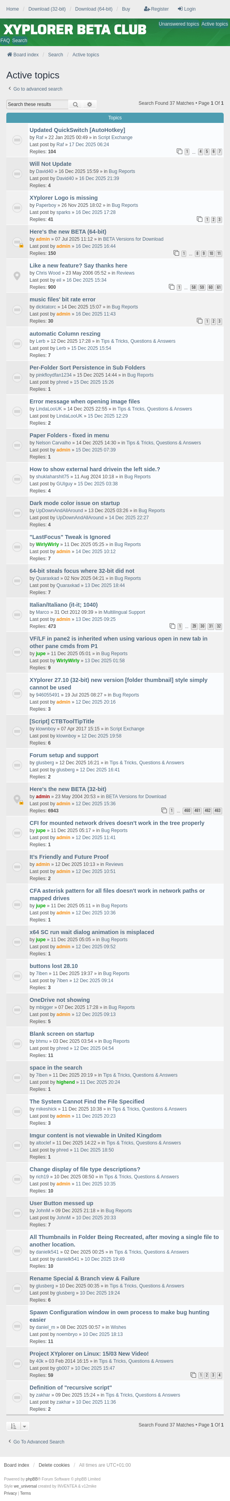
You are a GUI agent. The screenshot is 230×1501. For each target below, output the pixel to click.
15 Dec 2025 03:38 (98, 484)
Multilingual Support (124, 612)
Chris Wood (48, 273)
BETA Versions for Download (133, 239)
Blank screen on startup (62, 1034)
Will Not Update (50, 164)
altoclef (43, 1143)
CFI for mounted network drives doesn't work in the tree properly (117, 823)
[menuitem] (10, 1493)
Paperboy (46, 205)
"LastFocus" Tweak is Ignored (70, 537)
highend (65, 1082)
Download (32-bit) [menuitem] (47, 9)
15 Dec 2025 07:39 (96, 450)
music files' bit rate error (62, 299)
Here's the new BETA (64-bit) (68, 231)
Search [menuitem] (19, 40)
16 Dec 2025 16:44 (96, 246)
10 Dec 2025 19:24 (100, 1293)
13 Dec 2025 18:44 (105, 585)
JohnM (43, 1210)
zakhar (43, 1395)
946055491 (48, 695)
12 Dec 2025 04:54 (94, 1048)
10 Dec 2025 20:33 (96, 1217)
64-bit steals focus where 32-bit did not (82, 571)
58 (194, 287)
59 (202, 287)
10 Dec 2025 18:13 (103, 1334)
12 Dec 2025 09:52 (96, 946)
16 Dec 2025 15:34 (86, 280)
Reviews (126, 273)
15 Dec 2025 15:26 (94, 382)
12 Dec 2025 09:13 (96, 1014)
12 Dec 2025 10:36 (96, 913)
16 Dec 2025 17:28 (96, 212)
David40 (44, 171)
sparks (63, 212)
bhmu (42, 1041)
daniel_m (45, 1327)
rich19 (42, 1177)
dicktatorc (46, 307)
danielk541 (47, 1252)
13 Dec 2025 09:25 (96, 619)
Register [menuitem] (156, 9)
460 (187, 810)
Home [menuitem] (12, 9)
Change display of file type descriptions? (85, 1169)
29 (194, 626)
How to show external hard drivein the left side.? (95, 469)
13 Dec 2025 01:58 (105, 660)
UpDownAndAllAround (59, 510)
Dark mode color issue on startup (75, 503)
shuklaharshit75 (52, 476)
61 (219, 287)
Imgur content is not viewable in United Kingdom (95, 1135)
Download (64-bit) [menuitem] (94, 9)
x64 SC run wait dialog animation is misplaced (92, 932)
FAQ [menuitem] (5, 40)
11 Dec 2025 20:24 (100, 1082)
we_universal (25, 1486)
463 (218, 810)
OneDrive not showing (60, 1000)
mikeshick (46, 1109)
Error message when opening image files (85, 401)
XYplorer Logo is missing (64, 198)
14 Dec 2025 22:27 (129, 517)
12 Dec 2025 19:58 (101, 736)
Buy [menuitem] (126, 9)
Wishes (118, 1327)
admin (43, 239)
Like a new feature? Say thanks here (78, 265)
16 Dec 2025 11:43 (96, 314)
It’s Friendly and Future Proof (69, 857)
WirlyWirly (47, 544)
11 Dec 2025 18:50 (94, 1150)
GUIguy (64, 484)
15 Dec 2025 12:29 (107, 416)
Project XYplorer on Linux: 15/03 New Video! (89, 1354)
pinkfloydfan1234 (54, 375)
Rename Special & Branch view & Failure (85, 1278)
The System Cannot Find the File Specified (87, 1101)
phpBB (32, 1479)
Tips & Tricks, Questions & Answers (138, 341)
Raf (39, 137)
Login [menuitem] (186, 9)
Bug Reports (122, 171)
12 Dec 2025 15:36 (96, 803)
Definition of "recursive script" (71, 1387)
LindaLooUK (49, 409)
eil (58, 280)
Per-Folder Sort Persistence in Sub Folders (87, 367)
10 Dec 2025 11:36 (96, 1402)
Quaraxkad (47, 578)
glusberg (45, 762)
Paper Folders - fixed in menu (69, 435)
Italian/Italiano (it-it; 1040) (64, 605)
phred (62, 382)
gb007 (62, 1368)
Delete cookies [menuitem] (54, 1465)
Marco (42, 612)
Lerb (40, 341)
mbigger (44, 1007)
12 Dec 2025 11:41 (96, 837)
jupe (41, 653)
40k (39, 1361)
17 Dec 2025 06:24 (89, 144)
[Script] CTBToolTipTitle (62, 721)
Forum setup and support (64, 755)
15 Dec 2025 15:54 (91, 348)
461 (197, 810)
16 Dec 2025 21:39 (99, 178)
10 (211, 253)
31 (211, 626)
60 (211, 287)
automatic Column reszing (65, 334)
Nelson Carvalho (53, 443)
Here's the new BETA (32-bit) (68, 789)
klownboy (46, 729)
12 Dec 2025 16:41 (100, 770)
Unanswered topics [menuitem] (179, 24)
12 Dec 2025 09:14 (93, 980)
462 (207, 810)
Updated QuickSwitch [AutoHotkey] (77, 130)
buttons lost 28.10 (54, 966)
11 (219, 253)
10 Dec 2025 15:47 (95, 1368)
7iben (41, 973)
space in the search (56, 1067)
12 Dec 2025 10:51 (96, 871)
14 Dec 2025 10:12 (96, 551)
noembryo (66, 1334)
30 (202, 626)
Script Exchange (115, 137)
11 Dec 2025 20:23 (96, 1116)
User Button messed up (61, 1203)
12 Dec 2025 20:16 (96, 702)
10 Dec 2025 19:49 (104, 1259)
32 (219, 626)
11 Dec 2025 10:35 (96, 1184)
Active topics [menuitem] (215, 24)
